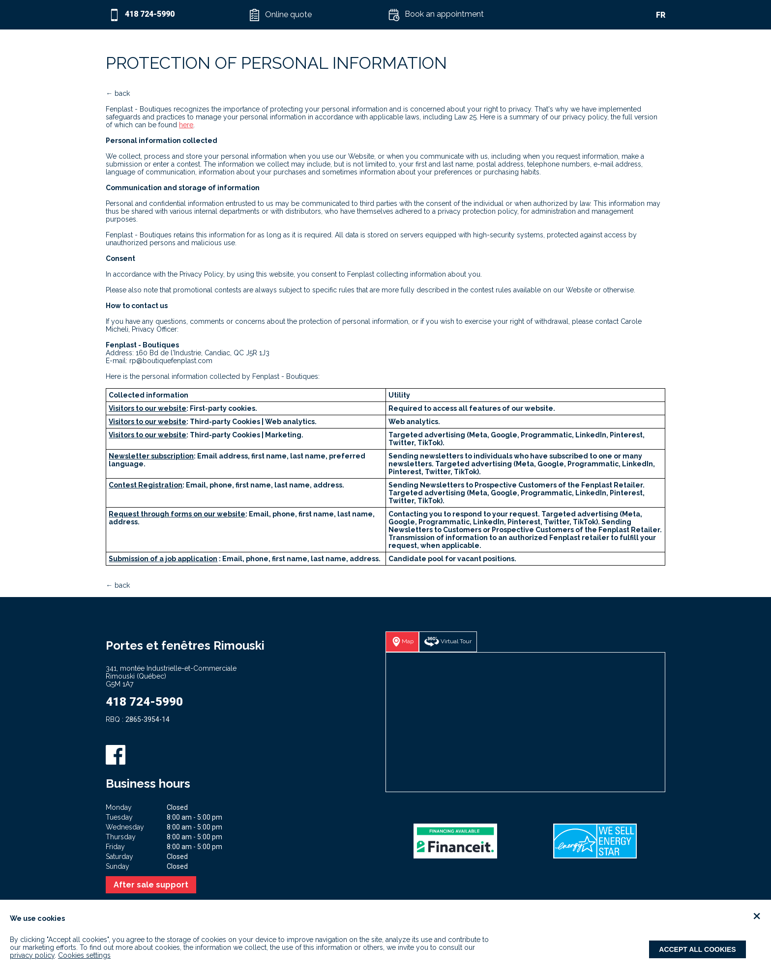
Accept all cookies (697, 949)
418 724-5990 (144, 702)
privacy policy (32, 955)
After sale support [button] (151, 884)
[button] (316, 14)
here (186, 125)
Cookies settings (84, 955)
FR (660, 15)
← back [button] (118, 93)
